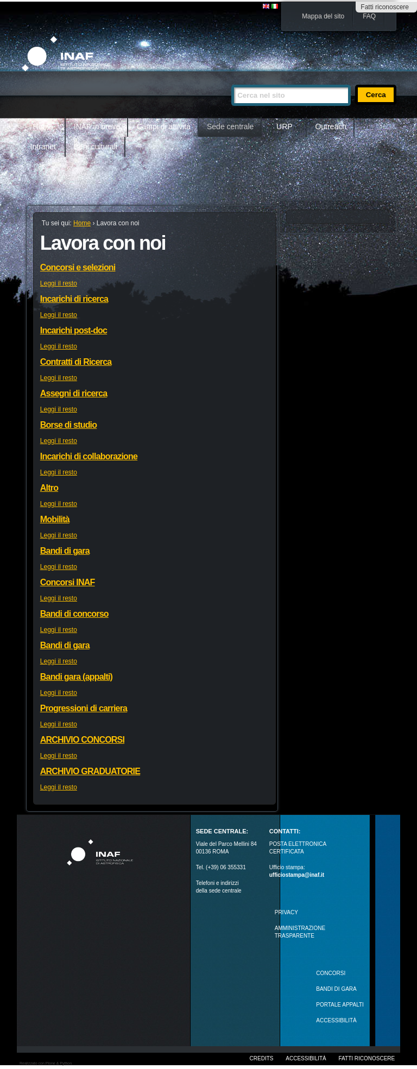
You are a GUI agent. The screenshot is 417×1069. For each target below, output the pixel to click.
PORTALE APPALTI (340, 1005)
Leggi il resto (58, 283)
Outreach (330, 126)
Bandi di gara (65, 550)
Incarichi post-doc (73, 330)
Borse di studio (68, 424)
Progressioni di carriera (83, 708)
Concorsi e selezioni (78, 267)
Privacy (286, 912)
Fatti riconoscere (385, 7)
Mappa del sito (323, 16)
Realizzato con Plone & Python (46, 1063)
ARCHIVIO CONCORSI (82, 739)
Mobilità (55, 519)
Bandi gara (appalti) (76, 676)
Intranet (43, 146)
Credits (262, 1058)
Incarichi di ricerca (74, 298)
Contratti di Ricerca (76, 361)
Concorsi (330, 973)
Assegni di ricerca (73, 393)
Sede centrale (230, 126)
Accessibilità (306, 1058)
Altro (49, 487)
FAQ (369, 16)
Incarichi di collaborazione (88, 456)
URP (284, 126)
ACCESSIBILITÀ (336, 1020)
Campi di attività (163, 126)
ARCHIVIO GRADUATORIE (90, 771)
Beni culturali (95, 146)
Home (43, 126)
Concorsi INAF (67, 582)
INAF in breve (97, 126)
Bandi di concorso (74, 613)
